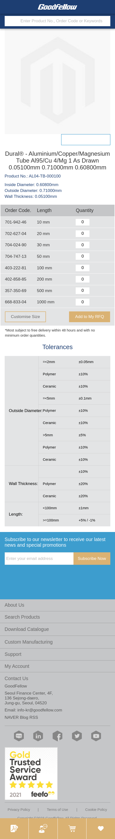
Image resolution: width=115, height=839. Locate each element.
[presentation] (42, 574)
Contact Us (16, 678)
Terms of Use (57, 810)
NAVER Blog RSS (21, 717)
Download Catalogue (27, 629)
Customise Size (25, 316)
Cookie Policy (96, 810)
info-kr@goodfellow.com (39, 710)
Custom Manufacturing (29, 642)
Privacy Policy (19, 810)
